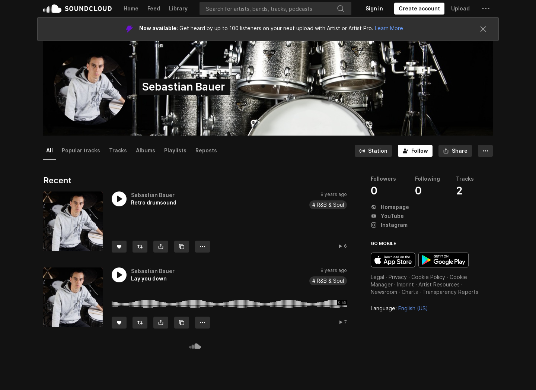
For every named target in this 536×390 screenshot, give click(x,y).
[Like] (119, 247)
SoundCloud (77, 8)
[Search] (275, 8)
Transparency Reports (450, 292)
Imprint (405, 284)
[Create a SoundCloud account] (419, 9)
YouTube (387, 216)
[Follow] (415, 151)
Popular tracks (81, 150)
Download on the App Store (393, 260)
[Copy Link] (181, 247)
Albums (145, 150)
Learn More (389, 28)
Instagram (389, 225)
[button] (486, 8)
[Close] (483, 29)
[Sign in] (374, 9)
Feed (153, 8)
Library (178, 8)
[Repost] (140, 247)
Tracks (118, 150)
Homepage (390, 207)
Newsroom (384, 292)
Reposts (206, 150)
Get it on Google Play (443, 260)
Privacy (398, 277)
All (49, 150)
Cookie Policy (428, 277)
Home (131, 8)
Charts (410, 292)
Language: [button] (399, 308)
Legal (377, 277)
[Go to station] (373, 151)
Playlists (175, 150)
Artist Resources (439, 284)
